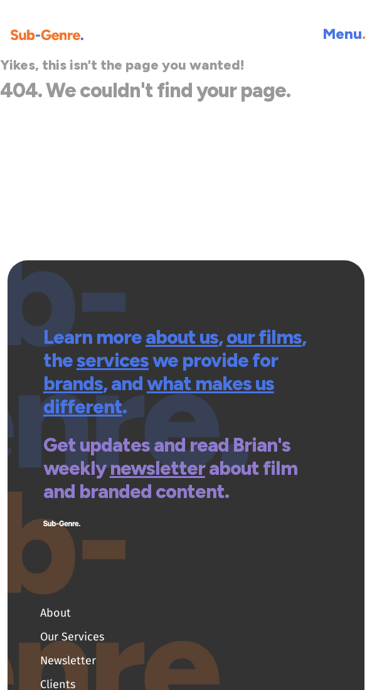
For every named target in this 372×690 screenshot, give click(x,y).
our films (264, 337)
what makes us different (158, 395)
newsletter (157, 468)
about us (182, 337)
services (113, 360)
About (55, 613)
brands (73, 383)
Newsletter (68, 660)
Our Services (72, 637)
